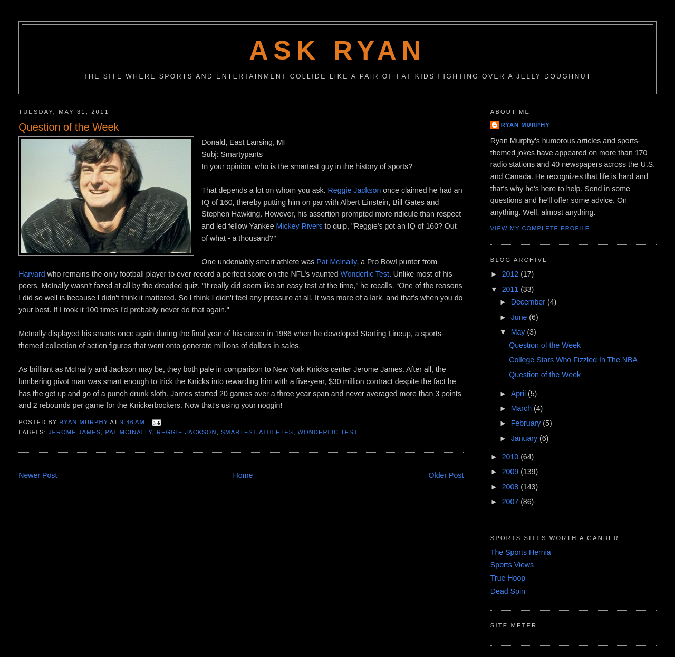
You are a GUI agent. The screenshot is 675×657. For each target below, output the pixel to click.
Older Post (446, 475)
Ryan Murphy (525, 125)
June (520, 317)
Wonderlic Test (365, 274)
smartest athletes (257, 432)
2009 (511, 471)
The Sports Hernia (520, 552)
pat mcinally (128, 432)
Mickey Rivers (300, 226)
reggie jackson (187, 432)
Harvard (31, 274)
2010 (511, 457)
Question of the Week (545, 345)
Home (243, 475)
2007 (511, 501)
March (522, 408)
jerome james (75, 432)
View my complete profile (540, 228)
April (519, 393)
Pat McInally (336, 262)
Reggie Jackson (355, 190)
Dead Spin (507, 591)
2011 (511, 289)
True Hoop (507, 578)
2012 (511, 274)
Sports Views (512, 565)
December (529, 302)
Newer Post (37, 475)
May (519, 332)
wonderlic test (328, 432)
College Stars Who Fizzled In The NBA (573, 360)
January (525, 438)
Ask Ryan (337, 50)
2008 (511, 487)
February (527, 423)
